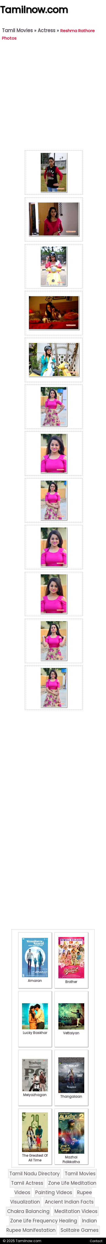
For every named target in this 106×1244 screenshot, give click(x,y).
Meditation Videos (76, 1211)
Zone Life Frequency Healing (43, 1220)
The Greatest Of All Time (35, 1155)
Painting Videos (53, 1192)
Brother (71, 979)
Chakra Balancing (28, 1211)
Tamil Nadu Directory (34, 1173)
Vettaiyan (71, 1030)
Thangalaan (71, 1094)
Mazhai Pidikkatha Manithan (71, 1159)
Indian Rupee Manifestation (51, 1225)
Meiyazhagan (35, 1092)
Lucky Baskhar (35, 1030)
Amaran (35, 978)
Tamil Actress (27, 1183)
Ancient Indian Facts (69, 1202)
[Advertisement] (51, 97)
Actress (46, 30)
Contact (96, 1241)
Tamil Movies (17, 30)
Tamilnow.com (34, 9)
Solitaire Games (80, 1230)
